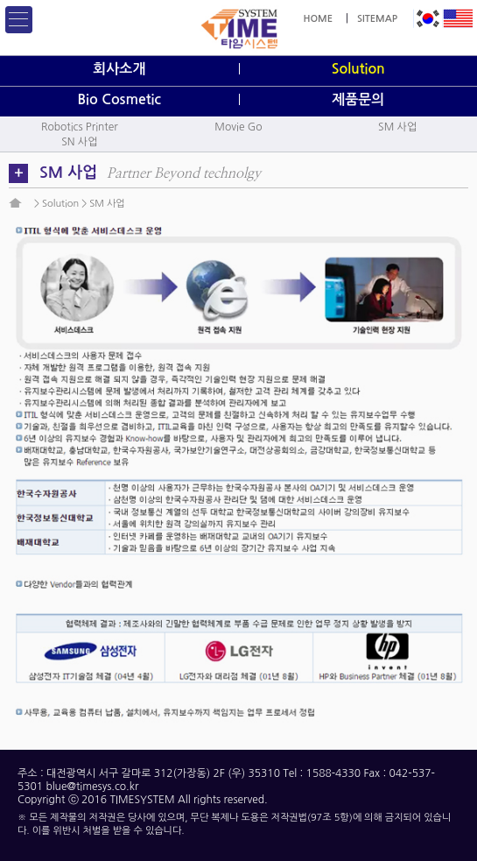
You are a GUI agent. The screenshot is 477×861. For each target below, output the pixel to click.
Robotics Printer (79, 127)
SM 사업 (397, 127)
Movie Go (238, 127)
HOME (318, 19)
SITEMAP (377, 19)
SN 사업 (79, 142)
